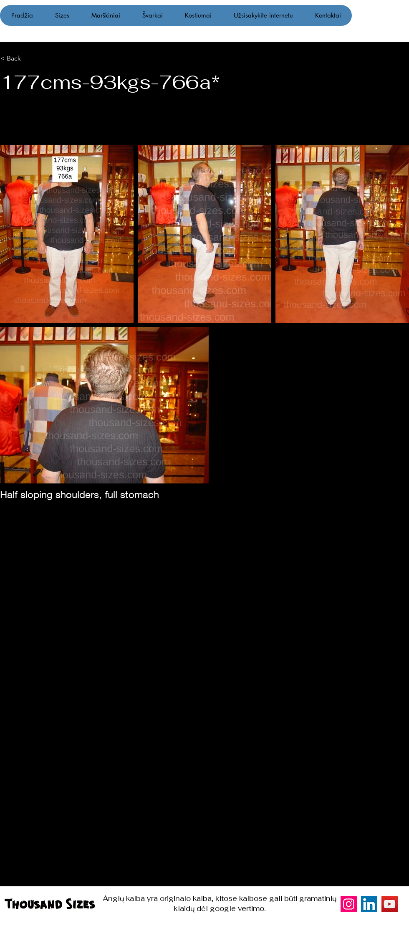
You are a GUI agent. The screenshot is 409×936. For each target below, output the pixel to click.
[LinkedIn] (369, 904)
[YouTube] (389, 904)
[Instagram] (391, 468)
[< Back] (42, 58)
